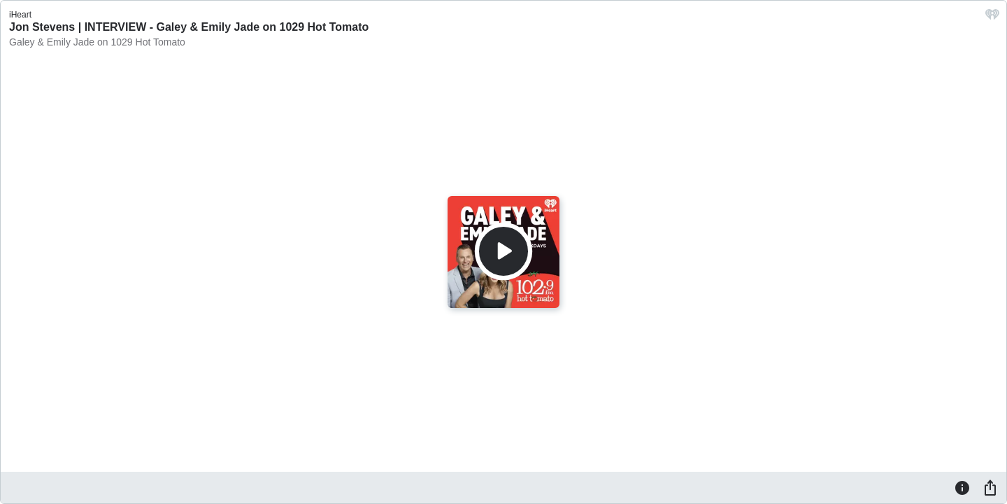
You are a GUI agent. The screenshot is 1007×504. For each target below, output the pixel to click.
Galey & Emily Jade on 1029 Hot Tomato (97, 42)
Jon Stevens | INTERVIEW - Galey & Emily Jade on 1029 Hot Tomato (189, 27)
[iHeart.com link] (992, 18)
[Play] (503, 251)
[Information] (962, 487)
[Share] (990, 487)
